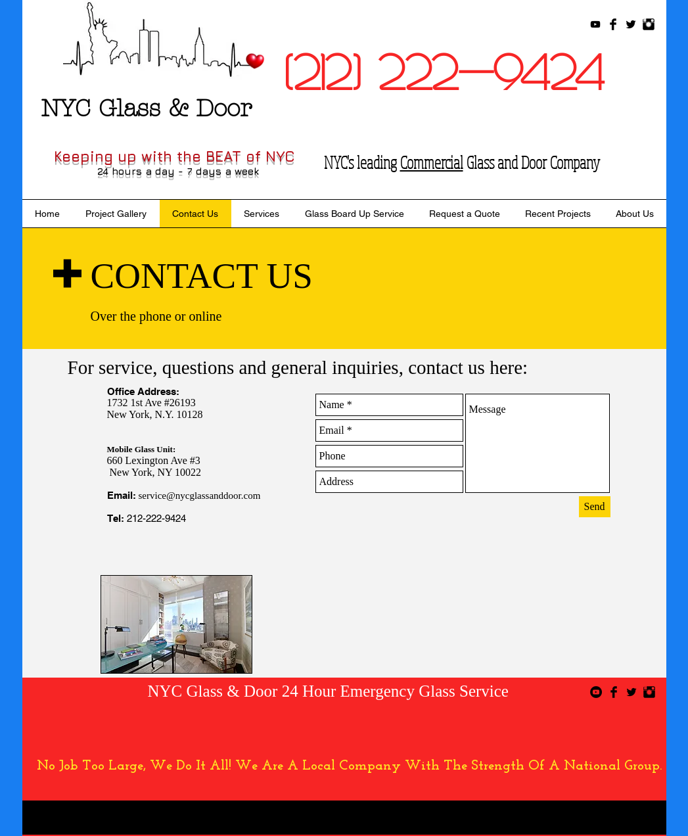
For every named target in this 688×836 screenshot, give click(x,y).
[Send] (594, 506)
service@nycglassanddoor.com (200, 495)
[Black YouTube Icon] (595, 24)
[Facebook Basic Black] (613, 24)
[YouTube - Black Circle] (596, 692)
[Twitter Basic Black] (631, 24)
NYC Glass (185, 691)
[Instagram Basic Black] (648, 24)
